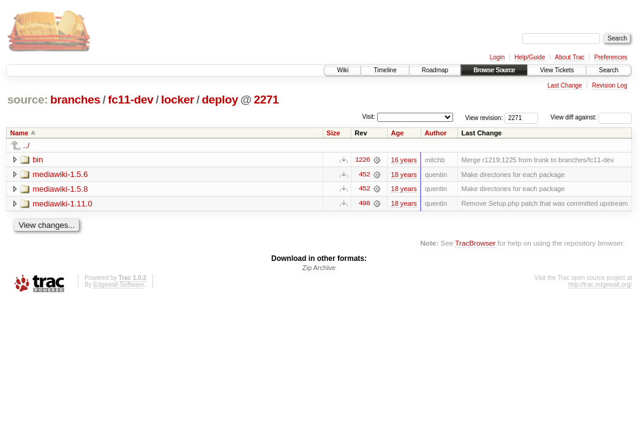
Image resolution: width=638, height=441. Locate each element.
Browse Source (494, 70)
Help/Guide (529, 57)
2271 (266, 99)
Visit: (368, 116)
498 (364, 204)
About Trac (569, 57)
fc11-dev (130, 99)
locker (177, 99)
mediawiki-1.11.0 (62, 203)
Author (435, 133)
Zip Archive (319, 268)
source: (27, 99)
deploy (219, 99)
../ (26, 145)
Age (397, 133)
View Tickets (557, 70)
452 (364, 174)
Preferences (611, 57)
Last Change (564, 85)
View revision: (484, 117)
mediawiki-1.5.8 (60, 189)
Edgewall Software (118, 285)
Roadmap (435, 70)
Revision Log (610, 85)
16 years (404, 160)
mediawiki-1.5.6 (60, 174)
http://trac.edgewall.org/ (600, 285)
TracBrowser (475, 243)
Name (19, 133)
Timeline (384, 70)
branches (75, 99)
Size (333, 133)
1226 (362, 160)
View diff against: (591, 117)
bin (37, 159)
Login (497, 57)
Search (608, 70)
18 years (404, 174)
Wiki (342, 70)
